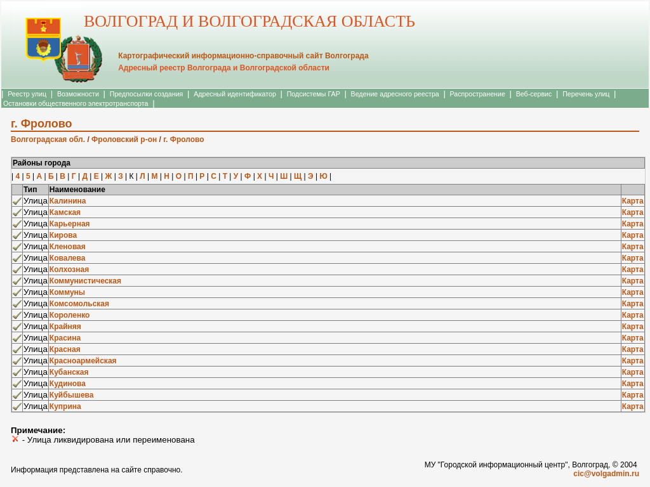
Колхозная (69, 269)
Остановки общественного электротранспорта (75, 103)
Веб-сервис (534, 94)
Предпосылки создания (146, 94)
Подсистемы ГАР (313, 94)
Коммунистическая (85, 280)
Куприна (65, 406)
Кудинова (68, 383)
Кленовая (68, 246)
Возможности (78, 94)
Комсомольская (79, 303)
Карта (633, 201)
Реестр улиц (27, 94)
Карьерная (70, 223)
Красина (65, 338)
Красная (65, 349)
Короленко (70, 315)
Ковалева (68, 258)
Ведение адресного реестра (395, 94)
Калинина (68, 201)
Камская (65, 212)
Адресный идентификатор (235, 94)
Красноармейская (83, 360)
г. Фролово (183, 139)
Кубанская (69, 372)
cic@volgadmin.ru (606, 473)
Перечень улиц (585, 94)
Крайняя (65, 326)
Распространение (477, 94)
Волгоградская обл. (48, 139)
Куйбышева (72, 395)
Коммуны (67, 292)
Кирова (63, 235)
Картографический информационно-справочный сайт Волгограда (243, 55)
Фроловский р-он (124, 139)
